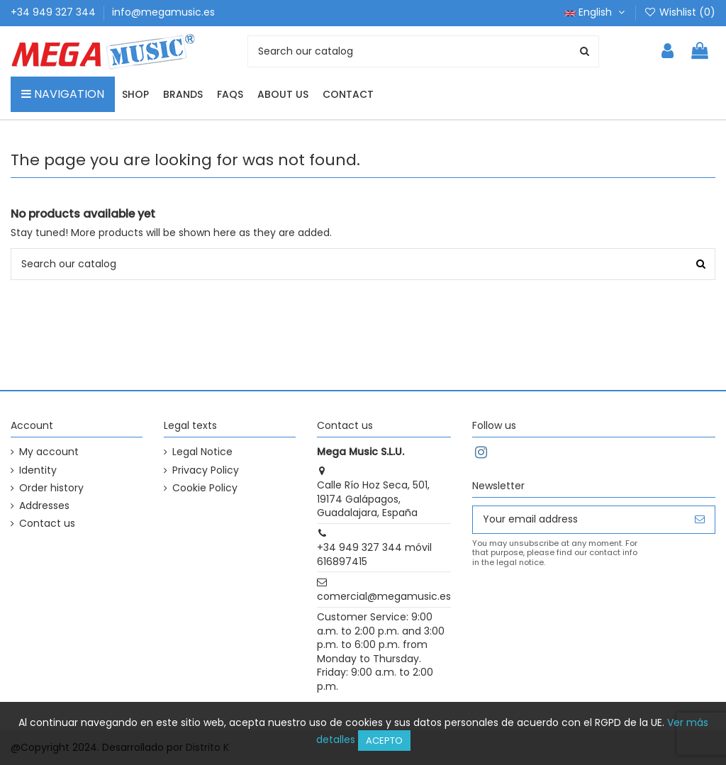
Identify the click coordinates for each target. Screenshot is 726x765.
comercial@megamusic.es (384, 596)
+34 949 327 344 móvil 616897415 (374, 554)
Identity (38, 470)
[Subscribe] (700, 519)
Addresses (44, 506)
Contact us (47, 523)
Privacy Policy (205, 470)
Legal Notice (202, 452)
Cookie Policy (205, 488)
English (595, 12)
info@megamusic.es (163, 12)
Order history (51, 488)
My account (49, 452)
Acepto (384, 740)
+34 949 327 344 (55, 12)
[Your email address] (579, 519)
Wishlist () (679, 12)
